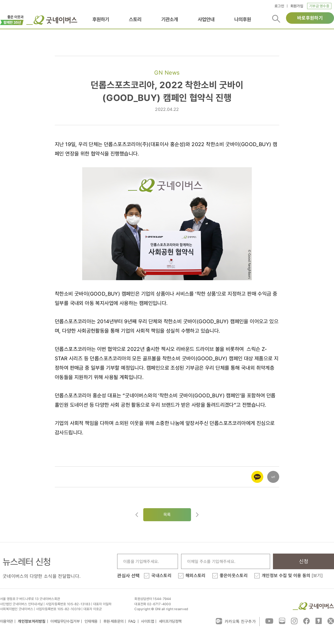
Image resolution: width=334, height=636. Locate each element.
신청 (303, 561)
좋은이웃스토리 (234, 575)
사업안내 (206, 19)
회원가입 (296, 6)
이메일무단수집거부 (65, 621)
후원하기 (100, 19)
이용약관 (6, 621)
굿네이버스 (313, 606)
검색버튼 (276, 19)
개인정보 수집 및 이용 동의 (292, 575)
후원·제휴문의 (113, 621)
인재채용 (91, 621)
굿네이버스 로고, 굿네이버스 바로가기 (51, 20)
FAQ (132, 621)
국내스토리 (161, 575)
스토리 (135, 19)
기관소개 (169, 19)
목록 (167, 514)
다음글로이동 (197, 514)
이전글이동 (136, 514)
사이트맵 (147, 621)
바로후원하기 (310, 18)
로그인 (279, 6)
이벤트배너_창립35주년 (12, 19)
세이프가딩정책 (170, 621)
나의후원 (242, 19)
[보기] (317, 575)
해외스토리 (196, 575)
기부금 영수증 (319, 6)
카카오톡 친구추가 (236, 621)
